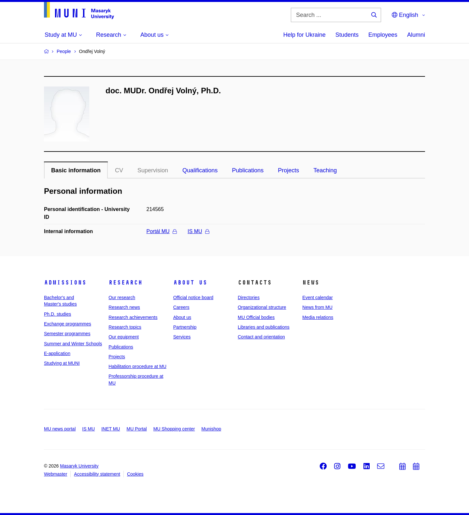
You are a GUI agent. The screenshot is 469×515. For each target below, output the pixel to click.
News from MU (317, 307)
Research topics (124, 327)
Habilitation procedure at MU (137, 366)
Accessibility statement (97, 474)
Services (182, 336)
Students (347, 35)
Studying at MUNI (62, 363)
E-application (57, 353)
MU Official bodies (256, 317)
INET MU (110, 428)
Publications (247, 170)
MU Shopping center (174, 428)
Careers (181, 307)
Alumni (416, 35)
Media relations (317, 317)
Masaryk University (79, 466)
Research (125, 282)
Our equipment (123, 336)
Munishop (211, 428)
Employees (382, 35)
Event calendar (317, 297)
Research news (124, 307)
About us (190, 282)
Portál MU (162, 231)
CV (119, 170)
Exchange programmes (67, 323)
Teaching (325, 170)
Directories (249, 297)
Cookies (135, 474)
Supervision (152, 170)
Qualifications (200, 170)
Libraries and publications (264, 327)
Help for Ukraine (304, 35)
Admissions (65, 282)
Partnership (185, 327)
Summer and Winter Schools (73, 343)
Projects (288, 170)
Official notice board (193, 297)
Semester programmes (67, 333)
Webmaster (55, 474)
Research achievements (132, 317)
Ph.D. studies (57, 314)
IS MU (198, 231)
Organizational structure (262, 307)
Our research (121, 297)
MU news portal (60, 428)
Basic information (76, 170)
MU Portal (136, 428)
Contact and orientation (261, 336)
